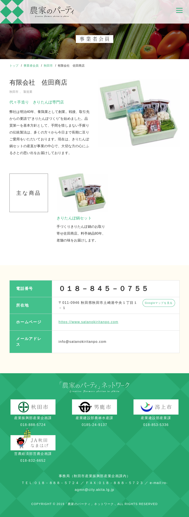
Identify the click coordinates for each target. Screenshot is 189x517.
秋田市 (49, 65)
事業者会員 (31, 65)
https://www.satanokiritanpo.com (88, 322)
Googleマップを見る (159, 302)
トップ (14, 65)
